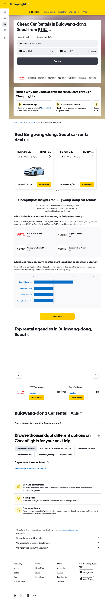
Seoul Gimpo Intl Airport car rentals (30, 468)
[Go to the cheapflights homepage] (20, 4)
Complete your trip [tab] (46, 454)
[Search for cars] (4, 24)
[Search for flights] (4, 12)
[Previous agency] (18, 375)
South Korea (30, 122)
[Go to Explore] (4, 30)
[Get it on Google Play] (86, 575)
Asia (21, 122)
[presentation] (50, 30)
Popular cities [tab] (66, 454)
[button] (5, 4)
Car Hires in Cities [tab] (24, 454)
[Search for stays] (4, 18)
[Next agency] (95, 375)
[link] (57, 316)
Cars (15, 122)
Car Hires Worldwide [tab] (86, 448)
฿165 (43, 29)
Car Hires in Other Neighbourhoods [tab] (55, 448)
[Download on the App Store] (86, 581)
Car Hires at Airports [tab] (26, 448)
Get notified (46, 108)
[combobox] (25, 37)
